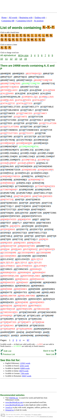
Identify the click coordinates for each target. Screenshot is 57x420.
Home (4, 17)
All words (13, 17)
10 (1, 58)
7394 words (24, 373)
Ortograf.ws (9, 410)
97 (28, 340)
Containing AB (7, 21)
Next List (51, 354)
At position (38, 21)
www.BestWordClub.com (14, 405)
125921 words (25, 363)
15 (25, 58)
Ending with (40, 17)
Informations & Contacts (46, 416)
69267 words (26, 376)
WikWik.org (13, 398)
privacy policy (37, 414)
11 (6, 58)
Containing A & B (24, 21)
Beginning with (26, 17)
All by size (23, 55)
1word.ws (8, 407)
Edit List (6, 351)
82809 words (25, 368)
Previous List (8, 354)
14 (21, 58)
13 (16, 58)
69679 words (23, 371)
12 (11, 58)
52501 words (24, 366)
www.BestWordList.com (14, 402)
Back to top (49, 351)
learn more (28, 414)
